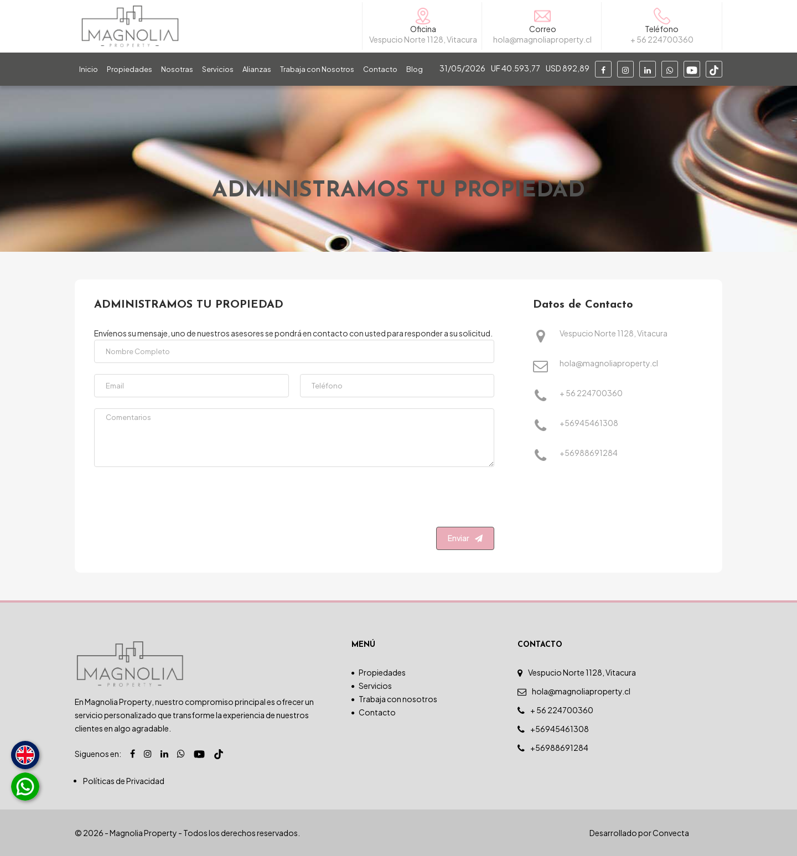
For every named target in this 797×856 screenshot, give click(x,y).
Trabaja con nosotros (398, 699)
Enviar (465, 538)
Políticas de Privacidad (123, 781)
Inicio (88, 69)
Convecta (671, 833)
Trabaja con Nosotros (317, 69)
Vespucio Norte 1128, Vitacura (613, 334)
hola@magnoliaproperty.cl (609, 364)
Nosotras (177, 69)
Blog (414, 69)
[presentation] (410, 499)
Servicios (218, 69)
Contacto (380, 69)
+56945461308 (589, 423)
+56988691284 (589, 453)
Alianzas (256, 69)
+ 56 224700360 (591, 394)
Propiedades (129, 69)
